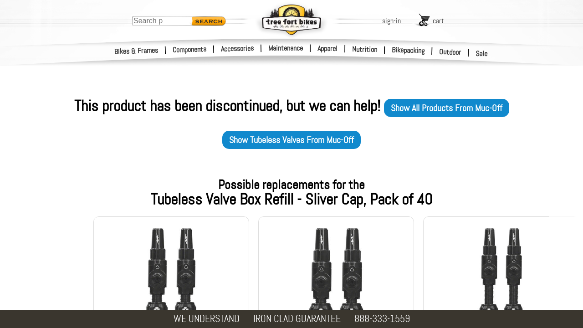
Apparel (327, 48)
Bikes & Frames (136, 51)
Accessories (237, 48)
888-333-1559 (382, 318)
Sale (482, 54)
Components (190, 49)
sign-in (391, 21)
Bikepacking (408, 50)
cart (438, 21)
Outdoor (450, 52)
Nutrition (364, 49)
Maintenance (285, 48)
